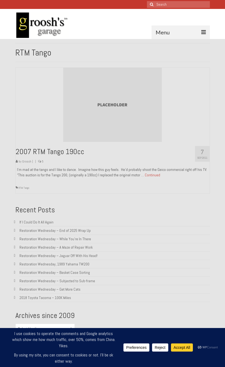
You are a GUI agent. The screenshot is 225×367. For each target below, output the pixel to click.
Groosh (26, 161)
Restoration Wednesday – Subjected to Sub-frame (57, 280)
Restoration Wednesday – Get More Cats (49, 289)
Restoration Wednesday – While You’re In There (55, 238)
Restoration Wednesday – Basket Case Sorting (54, 272)
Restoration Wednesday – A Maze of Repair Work (56, 247)
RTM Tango (23, 188)
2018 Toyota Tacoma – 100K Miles (45, 297)
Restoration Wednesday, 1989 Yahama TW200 (54, 264)
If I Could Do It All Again (36, 222)
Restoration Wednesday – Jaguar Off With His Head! (58, 255)
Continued (152, 175)
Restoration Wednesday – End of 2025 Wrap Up (55, 230)
